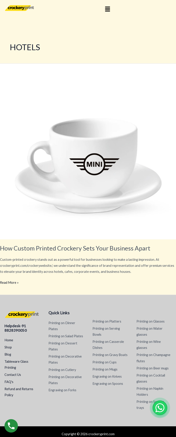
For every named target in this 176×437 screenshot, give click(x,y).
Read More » (9, 282)
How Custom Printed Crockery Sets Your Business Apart (75, 248)
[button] (107, 9)
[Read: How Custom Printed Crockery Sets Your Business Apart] (88, 151)
